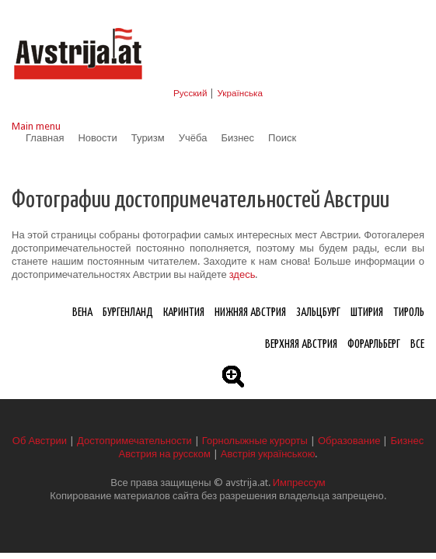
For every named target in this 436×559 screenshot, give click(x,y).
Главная (45, 138)
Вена (82, 312)
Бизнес (237, 138)
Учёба (193, 138)
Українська (240, 93)
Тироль (408, 312)
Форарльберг (373, 344)
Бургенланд (128, 312)
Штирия (367, 312)
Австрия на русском (165, 454)
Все (417, 344)
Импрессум (299, 482)
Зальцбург (318, 312)
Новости (97, 138)
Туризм (148, 138)
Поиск (282, 138)
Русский (190, 93)
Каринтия (183, 312)
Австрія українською (268, 454)
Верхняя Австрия (301, 344)
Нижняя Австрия (250, 312)
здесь (242, 274)
